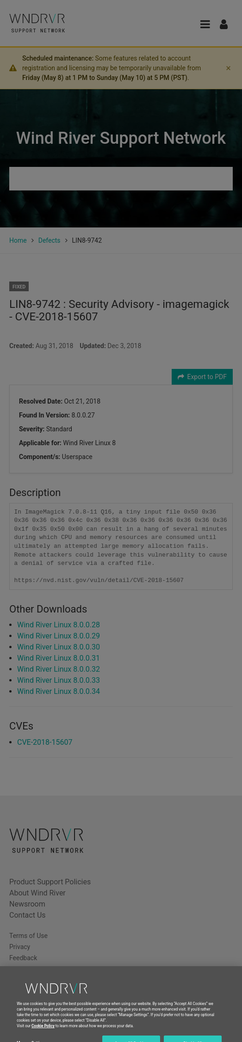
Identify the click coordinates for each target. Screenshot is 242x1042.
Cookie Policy (43, 1031)
